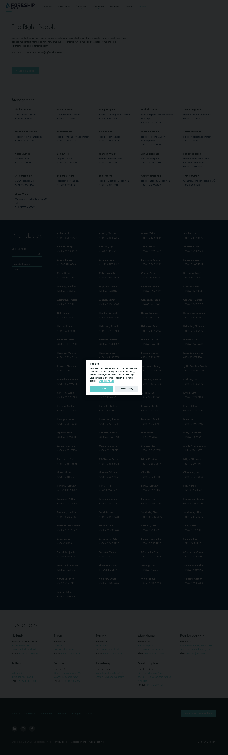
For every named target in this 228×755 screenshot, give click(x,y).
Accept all (101, 389)
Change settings (106, 381)
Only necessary (126, 389)
